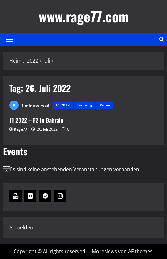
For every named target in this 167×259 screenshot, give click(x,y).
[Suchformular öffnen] (161, 39)
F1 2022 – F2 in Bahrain (36, 120)
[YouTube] (15, 196)
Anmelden (21, 227)
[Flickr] (30, 196)
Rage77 (20, 129)
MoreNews (104, 251)
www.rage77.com (84, 16)
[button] (9, 39)
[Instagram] (60, 196)
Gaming (84, 105)
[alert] (83, 169)
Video (105, 105)
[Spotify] (45, 196)
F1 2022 (63, 105)
